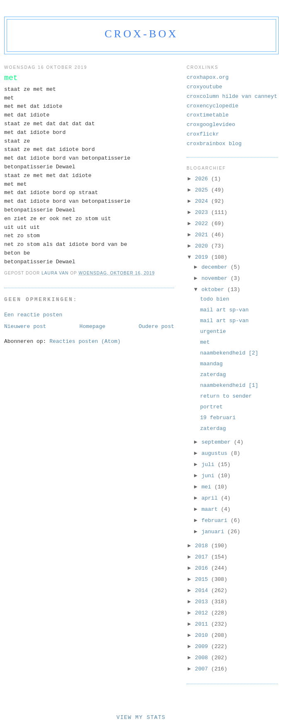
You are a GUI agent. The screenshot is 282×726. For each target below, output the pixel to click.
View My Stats (141, 717)
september (218, 442)
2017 (203, 557)
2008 (203, 658)
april (211, 498)
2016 (203, 568)
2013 (203, 602)
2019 (203, 257)
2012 (203, 613)
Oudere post (156, 326)
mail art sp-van (224, 310)
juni (210, 476)
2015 (203, 579)
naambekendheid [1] (229, 385)
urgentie (213, 331)
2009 (203, 646)
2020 (203, 246)
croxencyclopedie (212, 106)
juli (210, 464)
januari (214, 532)
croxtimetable (208, 115)
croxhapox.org (208, 77)
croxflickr (203, 134)
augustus (216, 453)
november (216, 278)
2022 (203, 224)
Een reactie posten (33, 315)
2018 (203, 546)
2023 (203, 212)
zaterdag (213, 374)
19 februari (218, 418)
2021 (203, 235)
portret (211, 407)
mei (208, 487)
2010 (203, 635)
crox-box (141, 34)
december (216, 267)
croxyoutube (204, 87)
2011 (203, 624)
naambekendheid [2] (229, 353)
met (204, 342)
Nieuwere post (25, 326)
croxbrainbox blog (214, 144)
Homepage (92, 326)
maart (211, 509)
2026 (203, 179)
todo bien (214, 299)
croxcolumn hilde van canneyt (232, 96)
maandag (211, 364)
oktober (214, 290)
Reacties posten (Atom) (85, 341)
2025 (203, 190)
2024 (203, 201)
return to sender (226, 396)
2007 (203, 669)
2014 (203, 591)
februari (216, 520)
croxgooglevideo (211, 124)
